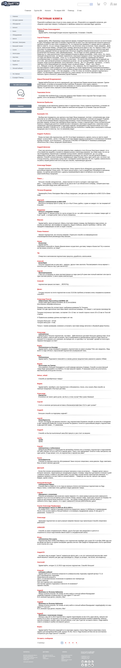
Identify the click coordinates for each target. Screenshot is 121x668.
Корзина (15, 64)
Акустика (15, 57)
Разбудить (20, 98)
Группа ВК (38, 10)
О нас (79, 10)
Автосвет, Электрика (19, 42)
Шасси (15, 38)
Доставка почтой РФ (48, 655)
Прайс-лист (16, 61)
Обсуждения (16, 24)
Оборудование (17, 35)
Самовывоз (45, 658)
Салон (15, 49)
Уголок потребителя (28, 656)
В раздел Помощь (18, 77)
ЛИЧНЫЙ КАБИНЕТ (28, 661)
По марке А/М (59, 10)
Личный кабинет (18, 68)
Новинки (15, 16)
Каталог (48, 10)
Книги (14, 31)
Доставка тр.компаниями (49, 656)
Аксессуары (16, 53)
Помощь (71, 10)
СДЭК (44, 657)
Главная (28, 10)
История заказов (18, 20)
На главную (16, 74)
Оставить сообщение (45, 638)
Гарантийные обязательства (30, 657)
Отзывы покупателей (28, 658)
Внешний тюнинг (18, 46)
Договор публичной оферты (30, 655)
